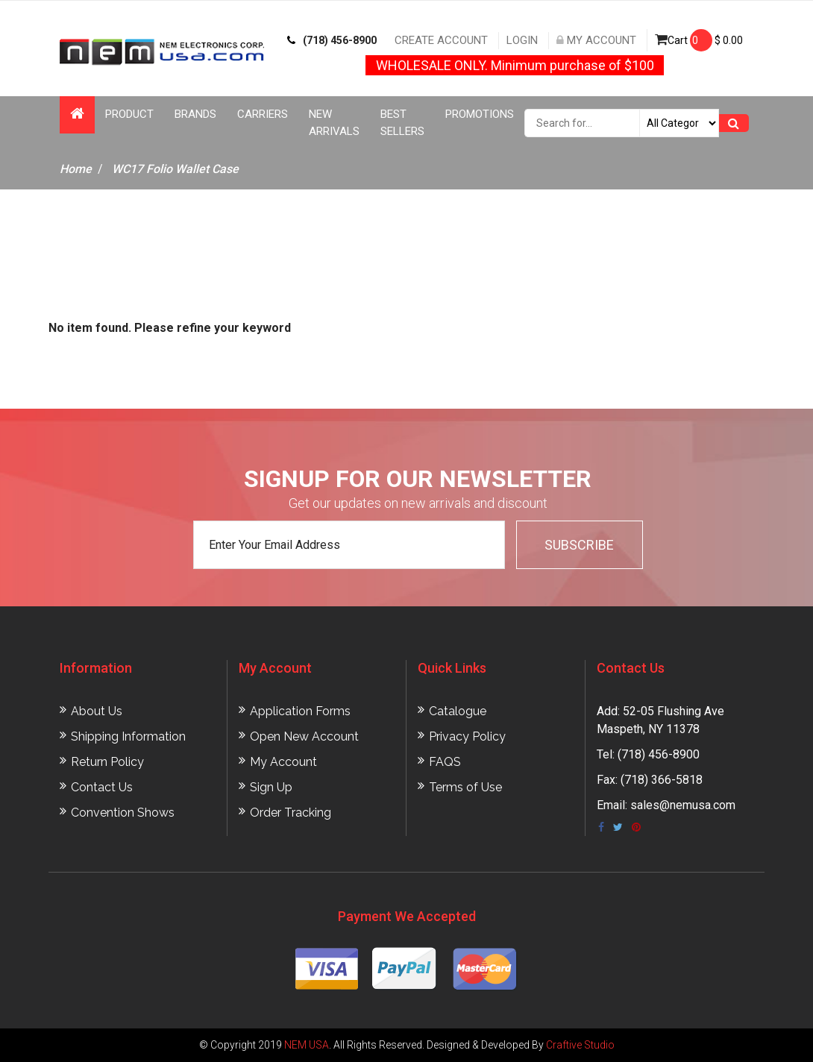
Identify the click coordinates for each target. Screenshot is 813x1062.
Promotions (479, 114)
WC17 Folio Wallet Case (175, 169)
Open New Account (304, 736)
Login (522, 40)
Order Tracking (290, 812)
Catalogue (457, 711)
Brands (195, 114)
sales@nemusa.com (682, 805)
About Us (96, 711)
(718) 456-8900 (332, 40)
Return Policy (107, 762)
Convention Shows (123, 812)
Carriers (262, 114)
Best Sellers (402, 122)
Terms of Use (465, 787)
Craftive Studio (580, 1045)
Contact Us (102, 787)
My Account (596, 40)
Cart (699, 40)
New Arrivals (334, 122)
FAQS (445, 762)
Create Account (441, 40)
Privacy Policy (467, 736)
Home (76, 169)
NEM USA (306, 1045)
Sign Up (271, 787)
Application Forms (300, 711)
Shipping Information (128, 736)
